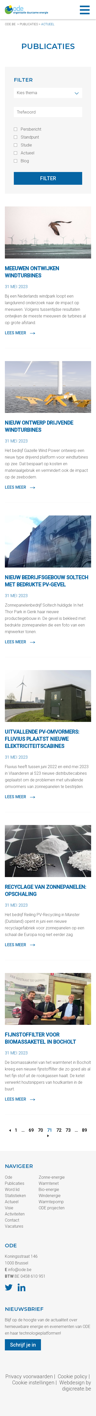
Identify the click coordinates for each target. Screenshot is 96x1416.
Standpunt (30, 137)
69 (31, 1130)
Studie (26, 145)
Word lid (12, 1189)
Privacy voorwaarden (29, 1376)
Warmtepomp (51, 1201)
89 (84, 1130)
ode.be (10, 24)
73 (68, 1130)
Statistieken (15, 1195)
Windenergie (50, 1195)
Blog (25, 161)
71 (49, 1130)
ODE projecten (52, 1207)
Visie (9, 1207)
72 (58, 1130)
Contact (12, 1220)
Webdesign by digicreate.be (75, 1386)
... (23, 1130)
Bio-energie (49, 1189)
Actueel (47, 24)
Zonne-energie (52, 1177)
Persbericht (31, 129)
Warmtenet (49, 1183)
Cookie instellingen (33, 1383)
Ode (8, 1177)
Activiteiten (15, 1214)
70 (40, 1130)
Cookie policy (72, 1376)
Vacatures (14, 1226)
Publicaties (29, 24)
